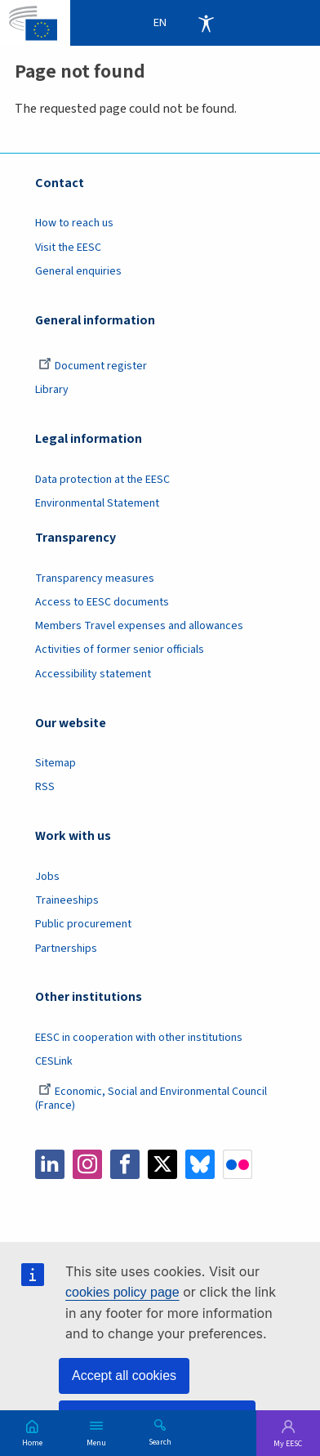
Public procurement (83, 924)
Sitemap (55, 763)
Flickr (237, 1164)
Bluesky (200, 1164)
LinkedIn (49, 1164)
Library (52, 390)
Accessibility (206, 23)
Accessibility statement (93, 674)
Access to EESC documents (102, 602)
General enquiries (78, 271)
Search (160, 1441)
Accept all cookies (124, 1375)
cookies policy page (122, 1292)
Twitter (162, 1164)
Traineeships (67, 900)
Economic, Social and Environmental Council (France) (151, 1098)
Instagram (87, 1164)
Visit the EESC (68, 247)
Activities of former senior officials (119, 649)
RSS (45, 787)
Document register (92, 366)
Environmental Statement (97, 503)
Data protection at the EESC (102, 479)
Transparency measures (94, 578)
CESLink (54, 1061)
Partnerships (66, 948)
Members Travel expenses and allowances (139, 626)
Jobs (47, 877)
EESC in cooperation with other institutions (138, 1037)
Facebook (125, 1164)
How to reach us (74, 223)
